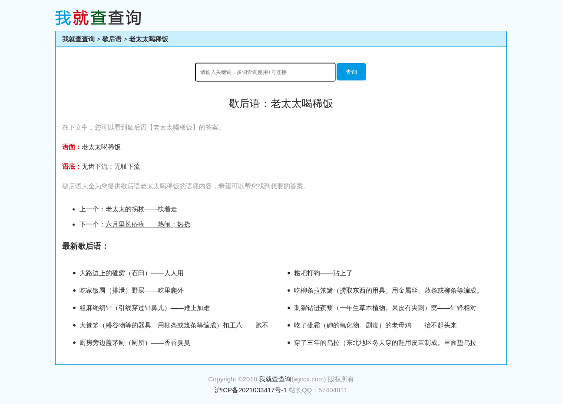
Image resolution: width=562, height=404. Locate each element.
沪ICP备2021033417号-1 (251, 390)
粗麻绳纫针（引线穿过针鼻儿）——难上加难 (144, 307)
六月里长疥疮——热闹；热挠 (148, 224)
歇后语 (112, 39)
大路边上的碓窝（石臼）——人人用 (131, 273)
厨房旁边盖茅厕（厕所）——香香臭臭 (134, 342)
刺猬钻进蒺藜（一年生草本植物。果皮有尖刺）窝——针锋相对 (385, 307)
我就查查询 (78, 39)
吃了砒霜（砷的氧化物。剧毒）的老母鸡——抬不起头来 (375, 325)
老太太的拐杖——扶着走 (141, 209)
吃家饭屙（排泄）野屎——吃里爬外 (131, 290)
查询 (351, 72)
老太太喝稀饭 (148, 39)
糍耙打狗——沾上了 (323, 273)
